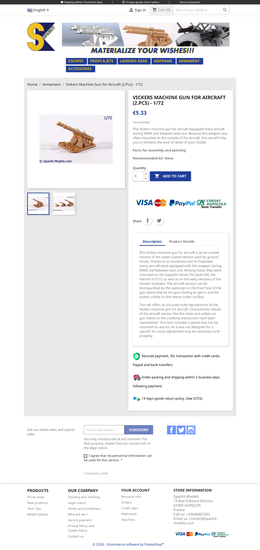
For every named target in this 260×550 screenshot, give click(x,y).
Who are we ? (78, 514)
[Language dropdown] (38, 10)
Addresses (129, 514)
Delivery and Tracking (84, 497)
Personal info (131, 496)
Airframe (163, 60)
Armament (189, 60)
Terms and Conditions (84, 508)
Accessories (80, 68)
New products (37, 503)
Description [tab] (152, 241)
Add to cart (170, 176)
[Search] (201, 9)
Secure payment (80, 520)
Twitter (181, 430)
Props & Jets (101, 60)
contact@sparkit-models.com (195, 520)
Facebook (171, 430)
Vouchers (128, 519)
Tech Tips (34, 508)
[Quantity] (138, 176)
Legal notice (77, 503)
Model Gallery (37, 514)
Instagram (191, 430)
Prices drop (35, 497)
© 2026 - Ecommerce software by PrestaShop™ (128, 544)
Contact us (76, 536)
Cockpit (75, 60)
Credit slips (129, 508)
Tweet (159, 220)
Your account (135, 490)
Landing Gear (133, 60)
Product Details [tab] (182, 241)
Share (147, 220)
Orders (126, 502)
